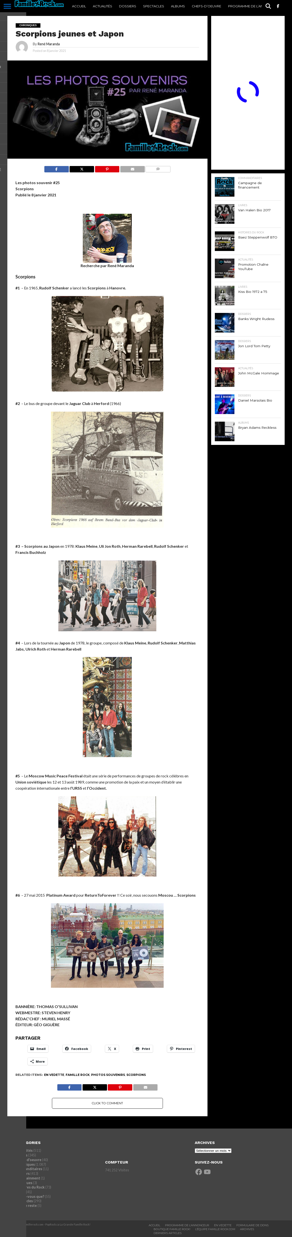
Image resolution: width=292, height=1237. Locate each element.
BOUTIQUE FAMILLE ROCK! (172, 1229)
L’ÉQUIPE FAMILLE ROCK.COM (215, 1229)
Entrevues (23, 1183)
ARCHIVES (247, 1229)
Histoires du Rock (30, 1187)
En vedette (54, 1075)
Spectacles (153, 6)
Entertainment (27, 1178)
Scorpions (136, 1075)
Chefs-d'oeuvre (28, 1160)
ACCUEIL (79, 6)
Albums (178, 6)
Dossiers (127, 6)
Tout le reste (26, 1205)
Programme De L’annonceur (187, 1225)
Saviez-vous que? (29, 1196)
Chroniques (25, 1164)
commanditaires (28, 1169)
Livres (20, 1192)
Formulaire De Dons (252, 1225)
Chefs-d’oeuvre (206, 6)
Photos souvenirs (108, 1075)
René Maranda (48, 44)
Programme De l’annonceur (254, 6)
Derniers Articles (168, 1233)
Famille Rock (78, 1075)
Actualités (102, 6)
